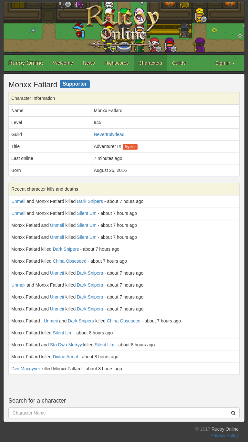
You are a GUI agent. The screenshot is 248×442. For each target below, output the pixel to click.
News (89, 63)
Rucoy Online (25, 63)
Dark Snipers (90, 201)
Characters (150, 63)
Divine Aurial (65, 356)
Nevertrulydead (109, 134)
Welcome (63, 63)
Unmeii (18, 201)
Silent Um (87, 213)
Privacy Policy (225, 435)
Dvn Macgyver (25, 368)
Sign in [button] (225, 63)
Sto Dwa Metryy (66, 344)
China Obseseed (69, 261)
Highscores (117, 63)
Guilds (179, 63)
